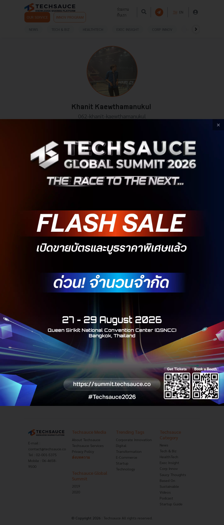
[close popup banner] (218, 125)
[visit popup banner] (112, 262)
